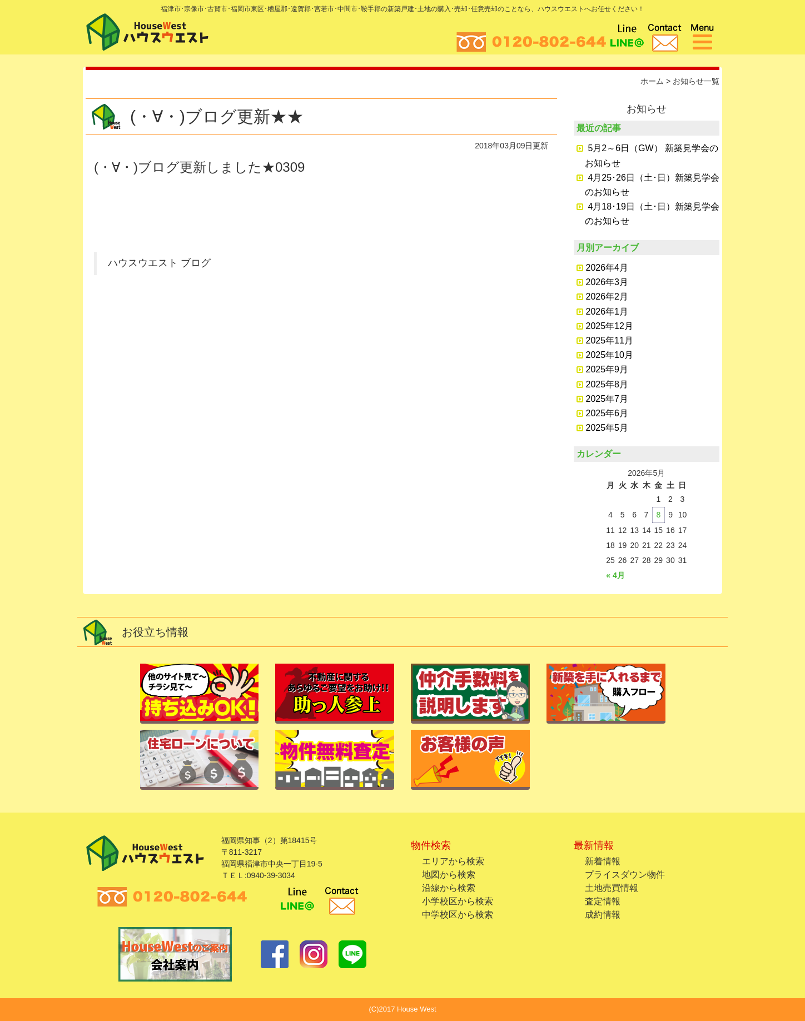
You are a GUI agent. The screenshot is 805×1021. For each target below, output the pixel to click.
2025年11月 (609, 340)
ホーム (652, 81)
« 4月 (615, 575)
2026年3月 (607, 282)
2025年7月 (607, 399)
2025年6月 (607, 413)
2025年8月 (607, 384)
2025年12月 (609, 326)
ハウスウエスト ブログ (159, 262)
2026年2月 (607, 296)
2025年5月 (607, 427)
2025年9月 (607, 369)
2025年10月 (609, 355)
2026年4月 (607, 267)
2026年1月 (607, 311)
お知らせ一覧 (696, 81)
